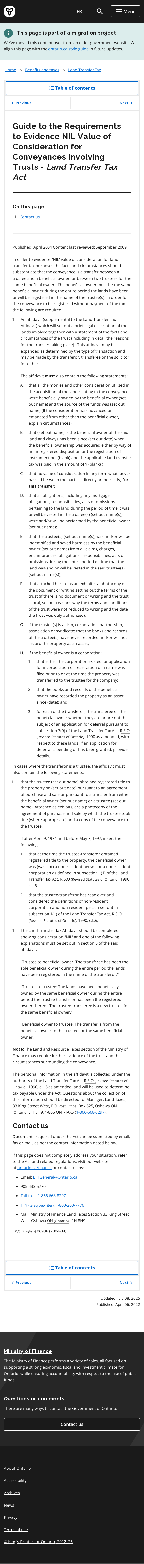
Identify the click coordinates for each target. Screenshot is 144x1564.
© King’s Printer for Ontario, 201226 (38, 1541)
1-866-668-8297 (90, 1112)
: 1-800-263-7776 (52, 1205)
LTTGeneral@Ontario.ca (55, 1177)
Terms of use (16, 1529)
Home (10, 69)
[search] (100, 11)
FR (79, 11)
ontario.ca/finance (34, 1167)
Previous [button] (20, 103)
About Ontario (17, 1468)
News (9, 1505)
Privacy (10, 1517)
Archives (12, 1492)
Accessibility (15, 1480)
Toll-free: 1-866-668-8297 (43, 1195)
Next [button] (127, 103)
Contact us (30, 217)
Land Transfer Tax (84, 69)
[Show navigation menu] (125, 11)
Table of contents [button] (82, 90)
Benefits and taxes (42, 69)
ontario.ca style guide (68, 49)
